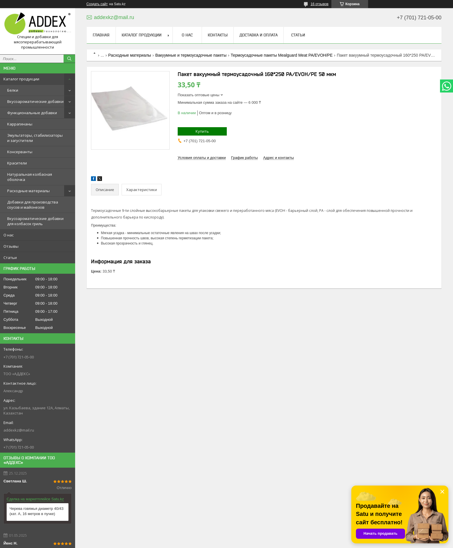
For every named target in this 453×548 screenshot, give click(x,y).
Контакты (218, 35)
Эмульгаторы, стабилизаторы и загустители (35, 138)
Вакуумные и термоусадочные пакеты (190, 55)
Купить (202, 131)
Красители (17, 163)
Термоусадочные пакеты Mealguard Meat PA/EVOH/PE (282, 55)
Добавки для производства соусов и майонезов (32, 204)
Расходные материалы (28, 190)
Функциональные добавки (32, 112)
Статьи (10, 257)
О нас (8, 235)
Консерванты (19, 151)
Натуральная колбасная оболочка (29, 177)
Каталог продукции (21, 79)
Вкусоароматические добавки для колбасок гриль (35, 221)
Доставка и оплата (259, 35)
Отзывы (10, 246)
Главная (101, 35)
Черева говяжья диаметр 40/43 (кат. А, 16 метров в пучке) (37, 511)
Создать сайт (97, 4)
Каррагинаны (19, 124)
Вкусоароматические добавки (35, 101)
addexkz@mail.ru (18, 430)
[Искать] (69, 58)
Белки (12, 90)
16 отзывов (319, 4)
